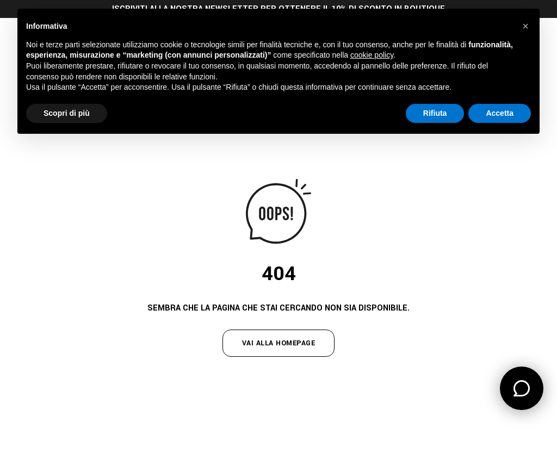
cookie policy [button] (371, 55)
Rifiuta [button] (435, 113)
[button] (525, 26)
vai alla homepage (278, 343)
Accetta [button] (499, 113)
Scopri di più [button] (67, 113)
